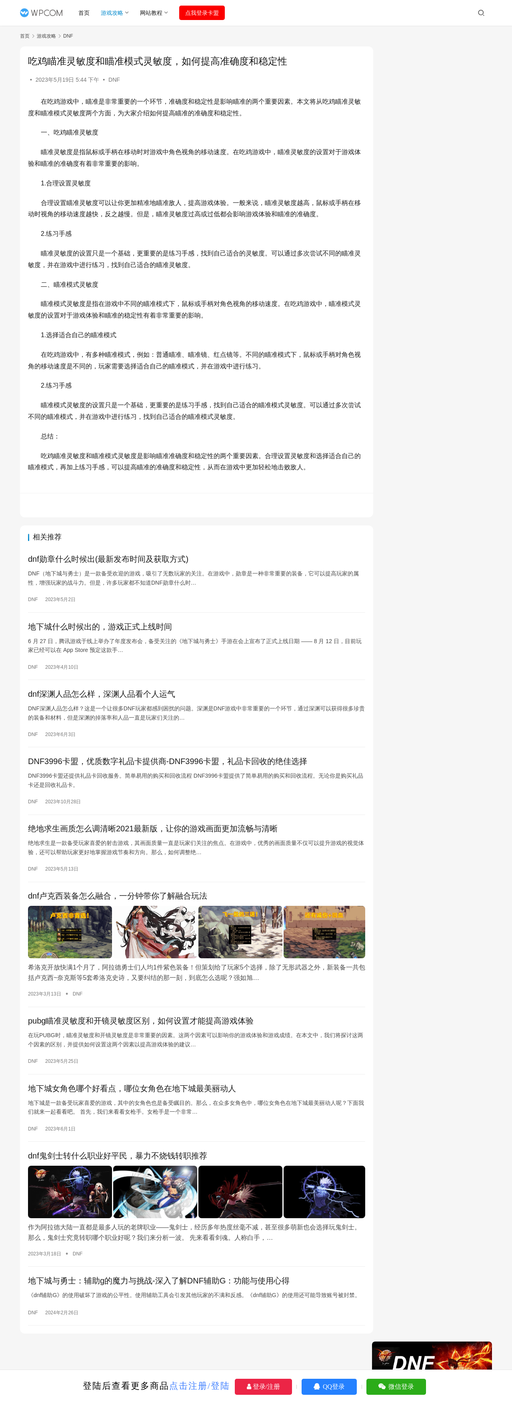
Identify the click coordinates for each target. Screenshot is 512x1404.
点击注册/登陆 (199, 1386)
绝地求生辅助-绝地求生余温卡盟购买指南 (434, 601)
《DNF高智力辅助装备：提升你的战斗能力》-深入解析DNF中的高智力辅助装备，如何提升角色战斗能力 (434, 759)
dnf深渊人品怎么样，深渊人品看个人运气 (101, 694)
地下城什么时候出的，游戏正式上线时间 (100, 627)
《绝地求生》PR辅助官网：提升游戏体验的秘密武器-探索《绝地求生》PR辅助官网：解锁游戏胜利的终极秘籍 (434, 556)
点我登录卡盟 (202, 13)
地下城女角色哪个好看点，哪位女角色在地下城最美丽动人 (132, 1088)
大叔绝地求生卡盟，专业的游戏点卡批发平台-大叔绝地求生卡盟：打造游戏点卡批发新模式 (434, 654)
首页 (84, 13)
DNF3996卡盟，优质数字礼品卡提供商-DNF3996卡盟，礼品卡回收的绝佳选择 (167, 762)
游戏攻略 (112, 13)
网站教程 (151, 13)
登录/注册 (263, 1386)
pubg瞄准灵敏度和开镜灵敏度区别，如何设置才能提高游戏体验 (141, 1020)
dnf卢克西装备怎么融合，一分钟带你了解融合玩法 (117, 897)
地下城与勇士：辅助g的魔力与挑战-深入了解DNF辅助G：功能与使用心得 (159, 1278)
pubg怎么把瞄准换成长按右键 (420, 782)
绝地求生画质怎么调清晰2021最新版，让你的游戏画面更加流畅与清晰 (153, 830)
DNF (114, 79)
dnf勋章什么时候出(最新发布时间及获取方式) (108, 559)
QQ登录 (329, 1386)
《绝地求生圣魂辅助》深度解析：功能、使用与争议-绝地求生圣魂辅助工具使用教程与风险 (434, 707)
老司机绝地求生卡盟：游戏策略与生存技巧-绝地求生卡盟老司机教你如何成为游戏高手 (434, 623)
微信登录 (396, 1386)
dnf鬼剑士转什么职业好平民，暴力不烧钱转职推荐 (117, 1155)
